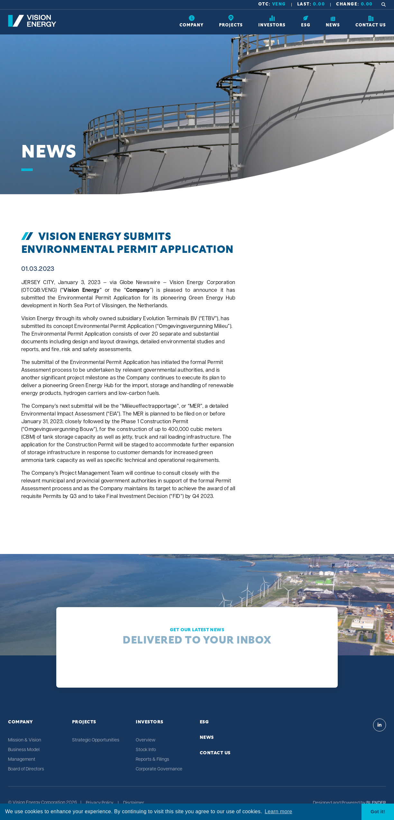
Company (20, 722)
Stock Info (146, 750)
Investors (149, 722)
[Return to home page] (32, 25)
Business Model (24, 750)
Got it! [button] (378, 811)
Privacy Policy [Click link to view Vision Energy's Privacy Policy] (99, 803)
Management (21, 759)
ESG (204, 722)
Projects (84, 722)
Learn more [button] (278, 811)
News (207, 737)
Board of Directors (26, 769)
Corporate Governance (159, 769)
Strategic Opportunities (95, 740)
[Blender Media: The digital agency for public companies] (375, 803)
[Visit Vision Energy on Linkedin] (379, 725)
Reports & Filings (152, 759)
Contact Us (215, 753)
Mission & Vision (24, 740)
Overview (145, 740)
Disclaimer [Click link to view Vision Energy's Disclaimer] (133, 803)
